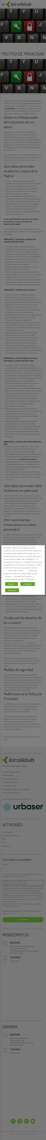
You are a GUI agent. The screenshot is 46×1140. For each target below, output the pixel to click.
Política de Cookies (15, 571)
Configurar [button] (27, 584)
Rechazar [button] (12, 590)
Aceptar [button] (11, 584)
